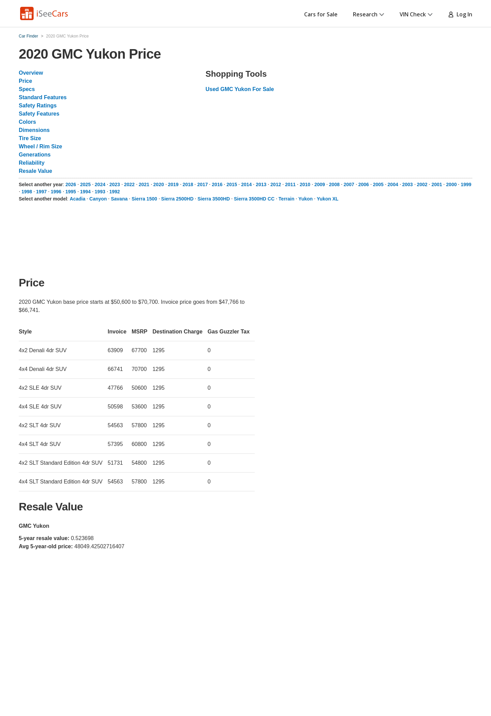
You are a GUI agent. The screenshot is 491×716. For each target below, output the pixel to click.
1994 (85, 191)
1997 (41, 191)
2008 (334, 184)
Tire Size (30, 138)
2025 (85, 184)
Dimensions (34, 130)
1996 (56, 191)
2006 (363, 184)
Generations (34, 155)
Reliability (32, 163)
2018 (187, 184)
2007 (349, 184)
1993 (100, 191)
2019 (173, 184)
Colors (27, 122)
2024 (100, 184)
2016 (217, 184)
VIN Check (416, 14)
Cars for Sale (321, 14)
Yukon (305, 199)
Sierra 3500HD (213, 199)
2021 (144, 184)
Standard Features (42, 97)
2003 (407, 184)
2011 (290, 184)
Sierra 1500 (144, 199)
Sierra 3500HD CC (254, 199)
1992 (114, 191)
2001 (436, 184)
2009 (319, 184)
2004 (393, 184)
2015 (231, 184)
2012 (275, 184)
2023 (114, 184)
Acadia (77, 199)
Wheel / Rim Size (40, 146)
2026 (70, 184)
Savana (119, 199)
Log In (460, 14)
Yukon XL (328, 199)
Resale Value (35, 171)
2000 (451, 184)
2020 (158, 184)
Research (368, 14)
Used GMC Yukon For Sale (240, 89)
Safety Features (39, 114)
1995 (70, 191)
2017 (202, 184)
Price (25, 81)
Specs (27, 89)
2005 (378, 184)
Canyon (98, 199)
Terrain (286, 199)
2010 (305, 184)
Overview (31, 73)
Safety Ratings (38, 105)
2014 (246, 184)
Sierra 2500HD (177, 199)
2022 (129, 184)
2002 (422, 184)
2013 (261, 184)
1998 (26, 191)
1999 (466, 184)
